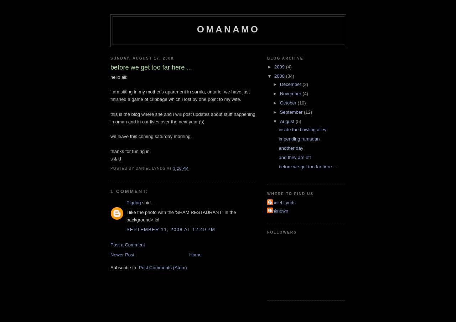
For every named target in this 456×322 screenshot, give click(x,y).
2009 (280, 67)
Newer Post (122, 254)
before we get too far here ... (308, 166)
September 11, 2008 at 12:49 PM (170, 229)
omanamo (228, 29)
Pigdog (133, 202)
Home (195, 254)
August (288, 121)
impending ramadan (299, 139)
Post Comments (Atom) (163, 267)
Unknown (278, 211)
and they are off (295, 157)
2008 (280, 76)
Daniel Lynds (282, 202)
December (291, 84)
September (292, 112)
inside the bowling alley (302, 129)
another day (291, 148)
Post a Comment (127, 244)
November (291, 93)
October (289, 103)
